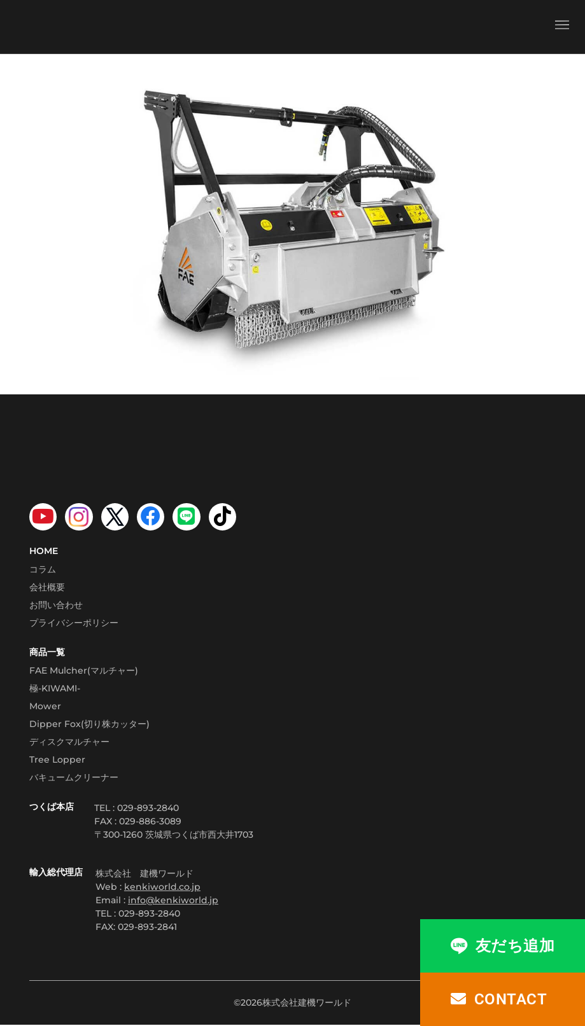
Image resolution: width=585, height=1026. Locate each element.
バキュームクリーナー (73, 778)
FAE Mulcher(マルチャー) (83, 671)
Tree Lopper (57, 760)
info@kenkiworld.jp (173, 900)
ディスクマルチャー (69, 742)
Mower (45, 706)
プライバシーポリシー (73, 623)
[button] (561, 27)
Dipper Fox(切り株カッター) (89, 724)
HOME (43, 551)
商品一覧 (47, 652)
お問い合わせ (56, 605)
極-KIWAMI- (54, 689)
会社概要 (47, 587)
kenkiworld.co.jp (162, 887)
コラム (42, 570)
